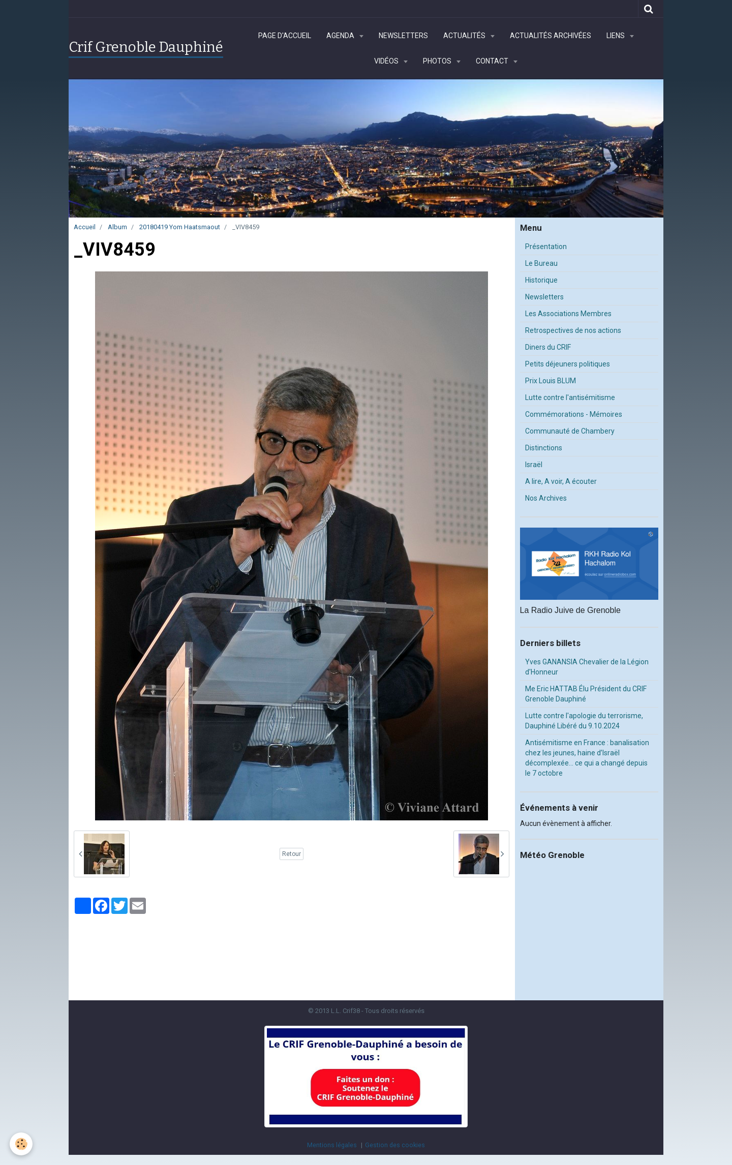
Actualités (465, 36)
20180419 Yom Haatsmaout (179, 227)
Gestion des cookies (395, 1145)
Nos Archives (546, 498)
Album (117, 227)
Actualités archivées (550, 36)
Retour (291, 853)
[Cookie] (21, 1143)
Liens (616, 36)
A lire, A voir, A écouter (561, 481)
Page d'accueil (284, 36)
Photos (438, 61)
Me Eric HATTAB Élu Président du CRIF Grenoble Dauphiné (586, 694)
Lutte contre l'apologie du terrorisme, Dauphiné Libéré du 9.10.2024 (584, 721)
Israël (533, 465)
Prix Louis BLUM (550, 381)
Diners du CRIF (548, 347)
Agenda (341, 36)
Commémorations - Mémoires (573, 414)
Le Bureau (541, 263)
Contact (493, 61)
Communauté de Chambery (570, 431)
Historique (541, 280)
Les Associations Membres (568, 314)
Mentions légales (332, 1145)
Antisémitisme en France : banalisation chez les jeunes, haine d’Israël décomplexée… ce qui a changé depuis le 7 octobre (587, 758)
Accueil (85, 227)
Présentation (546, 246)
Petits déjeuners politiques (567, 364)
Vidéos (387, 61)
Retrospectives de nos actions (573, 330)
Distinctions (543, 448)
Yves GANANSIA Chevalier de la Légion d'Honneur (587, 667)
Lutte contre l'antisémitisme (570, 397)
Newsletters (403, 36)
